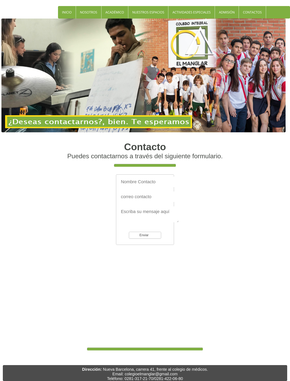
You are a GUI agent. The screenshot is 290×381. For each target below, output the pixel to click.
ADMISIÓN (227, 12)
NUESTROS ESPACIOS (148, 12)
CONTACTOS (252, 12)
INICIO (67, 12)
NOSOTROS (88, 12)
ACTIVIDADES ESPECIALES (191, 12)
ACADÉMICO (115, 12)
